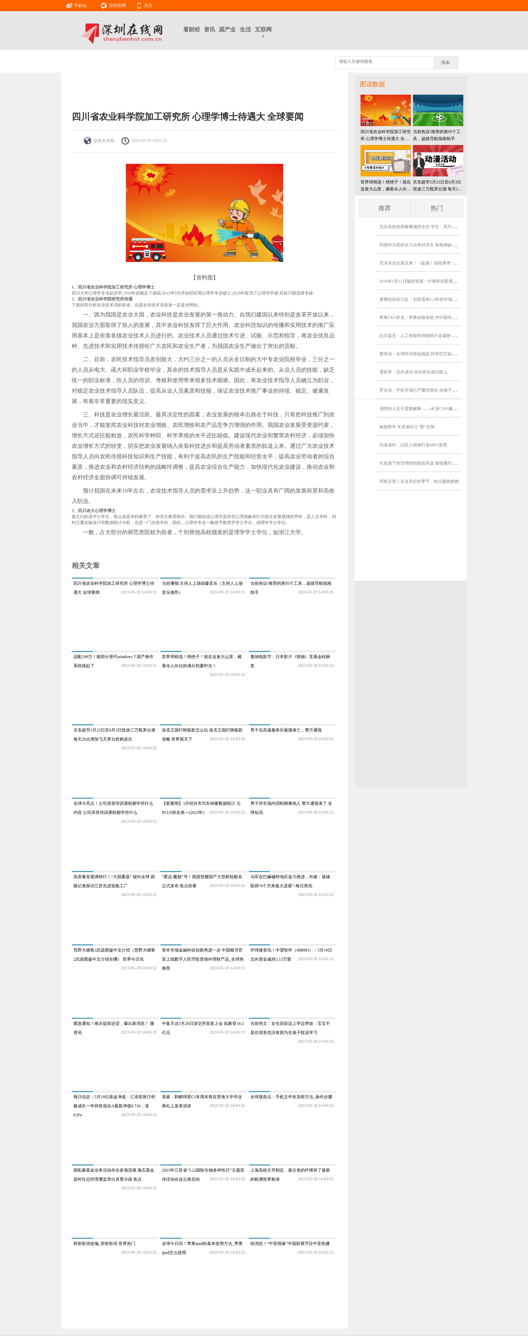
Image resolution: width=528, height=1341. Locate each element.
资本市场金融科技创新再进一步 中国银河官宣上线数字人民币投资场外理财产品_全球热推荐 (203, 959)
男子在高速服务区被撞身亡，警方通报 (286, 730)
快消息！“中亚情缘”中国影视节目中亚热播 (290, 1243)
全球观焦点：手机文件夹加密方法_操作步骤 (291, 1096)
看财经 (191, 29)
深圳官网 (111, 4)
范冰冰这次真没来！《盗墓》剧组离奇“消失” (421, 263)
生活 (245, 29)
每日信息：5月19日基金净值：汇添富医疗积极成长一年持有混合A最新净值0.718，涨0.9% (114, 1105)
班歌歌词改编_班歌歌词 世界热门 (104, 1243)
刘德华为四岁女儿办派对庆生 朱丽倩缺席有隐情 (424, 244)
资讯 (209, 29)
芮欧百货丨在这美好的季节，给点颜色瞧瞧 (419, 481)
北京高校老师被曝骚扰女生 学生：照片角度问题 (424, 226)
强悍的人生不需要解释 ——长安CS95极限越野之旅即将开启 (435, 408)
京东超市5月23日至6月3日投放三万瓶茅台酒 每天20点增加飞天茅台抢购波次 (437, 186)
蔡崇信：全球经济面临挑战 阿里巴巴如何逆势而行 (426, 353)
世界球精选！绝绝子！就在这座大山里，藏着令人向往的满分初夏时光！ (386, 186)
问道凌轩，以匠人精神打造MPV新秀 (413, 445)
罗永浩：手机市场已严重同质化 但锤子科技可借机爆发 (430, 390)
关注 (141, 4)
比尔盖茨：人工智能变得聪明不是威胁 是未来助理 (426, 335)
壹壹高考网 (103, 140)
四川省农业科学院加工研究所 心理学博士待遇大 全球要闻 (386, 135)
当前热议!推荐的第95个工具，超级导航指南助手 (437, 135)
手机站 (74, 4)
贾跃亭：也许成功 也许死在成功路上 (413, 372)
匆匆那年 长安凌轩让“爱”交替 (407, 426)
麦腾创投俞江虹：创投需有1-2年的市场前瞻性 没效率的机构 (435, 299)
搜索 (445, 62)
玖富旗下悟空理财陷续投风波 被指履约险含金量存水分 (430, 463)
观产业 (227, 29)
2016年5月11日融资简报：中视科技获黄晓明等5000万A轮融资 (436, 281)
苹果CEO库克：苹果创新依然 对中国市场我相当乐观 (428, 317)
